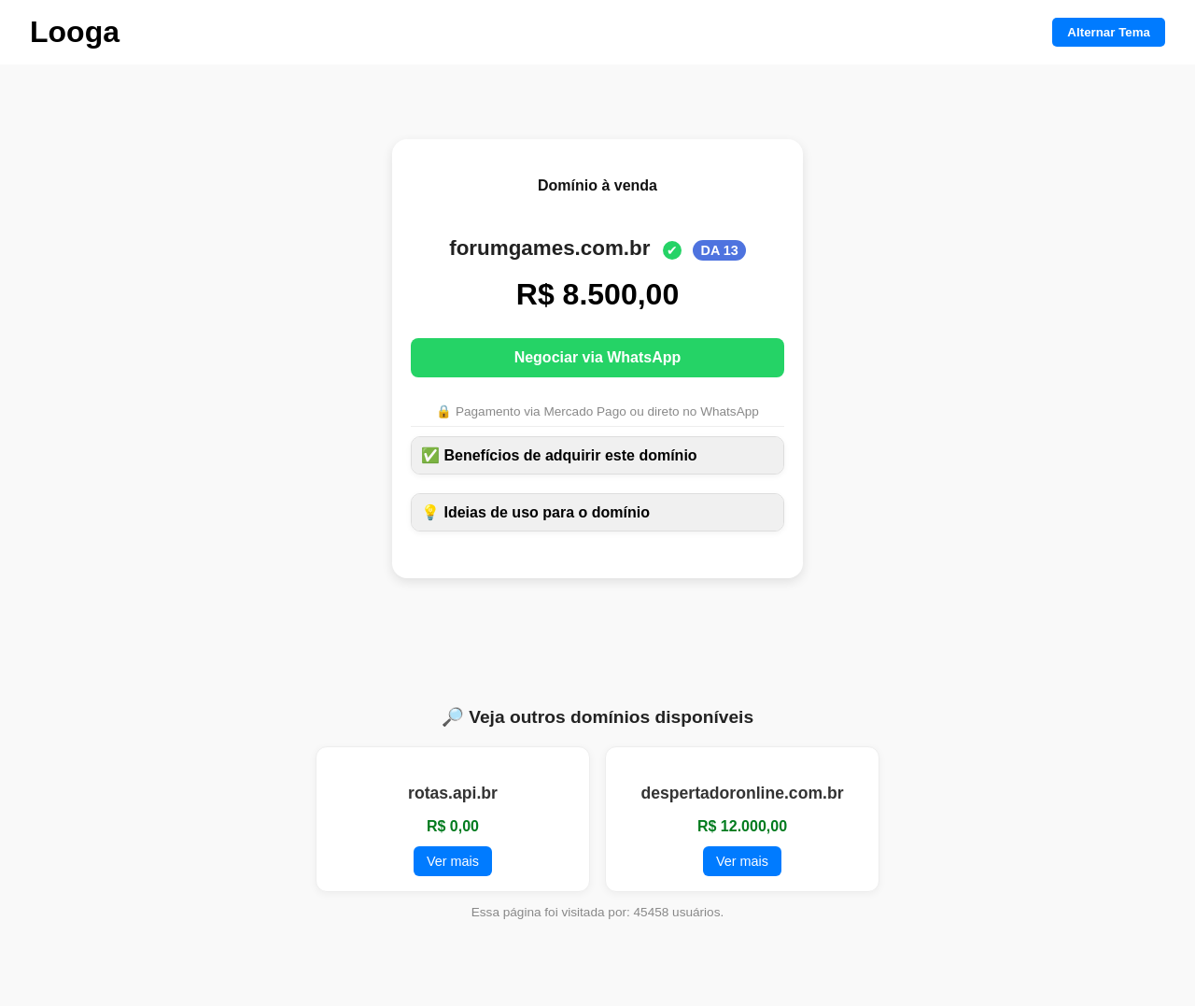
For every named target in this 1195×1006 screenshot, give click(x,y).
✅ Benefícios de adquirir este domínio (559, 455)
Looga (75, 32)
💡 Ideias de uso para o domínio (535, 512)
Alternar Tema (1108, 32)
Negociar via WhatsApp (598, 357)
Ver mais (453, 861)
